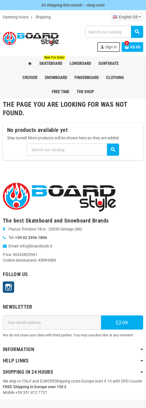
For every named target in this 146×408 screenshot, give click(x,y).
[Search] (114, 32)
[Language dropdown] (126, 17)
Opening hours (16, 17)
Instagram (8, 287)
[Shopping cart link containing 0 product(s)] (132, 47)
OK (122, 322)
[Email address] (52, 322)
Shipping (43, 17)
